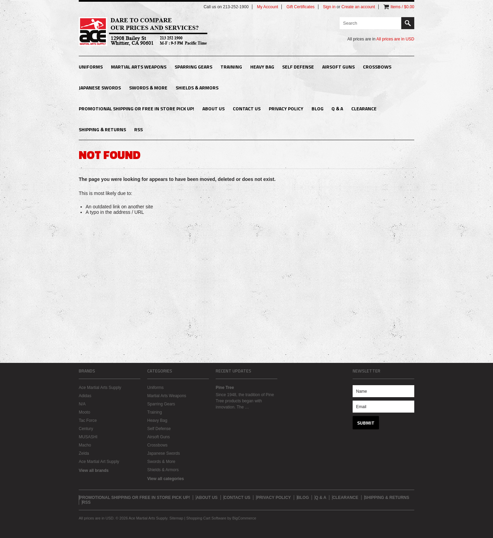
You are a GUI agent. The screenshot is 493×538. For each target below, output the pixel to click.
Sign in (329, 6)
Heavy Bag (262, 66)
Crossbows (377, 66)
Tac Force (88, 420)
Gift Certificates (301, 6)
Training (231, 66)
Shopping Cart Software (206, 518)
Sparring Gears (193, 66)
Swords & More (148, 87)
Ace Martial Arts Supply (100, 387)
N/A (82, 404)
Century (86, 428)
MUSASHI (88, 437)
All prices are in (395, 39)
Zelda (84, 453)
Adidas (85, 395)
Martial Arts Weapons (138, 66)
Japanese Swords (100, 87)
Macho (85, 445)
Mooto (84, 412)
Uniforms (91, 66)
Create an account (358, 6)
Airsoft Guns (338, 66)
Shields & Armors (197, 87)
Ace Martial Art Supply (99, 461)
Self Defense (298, 66)
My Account (267, 6)
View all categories (165, 478)
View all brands (94, 470)
